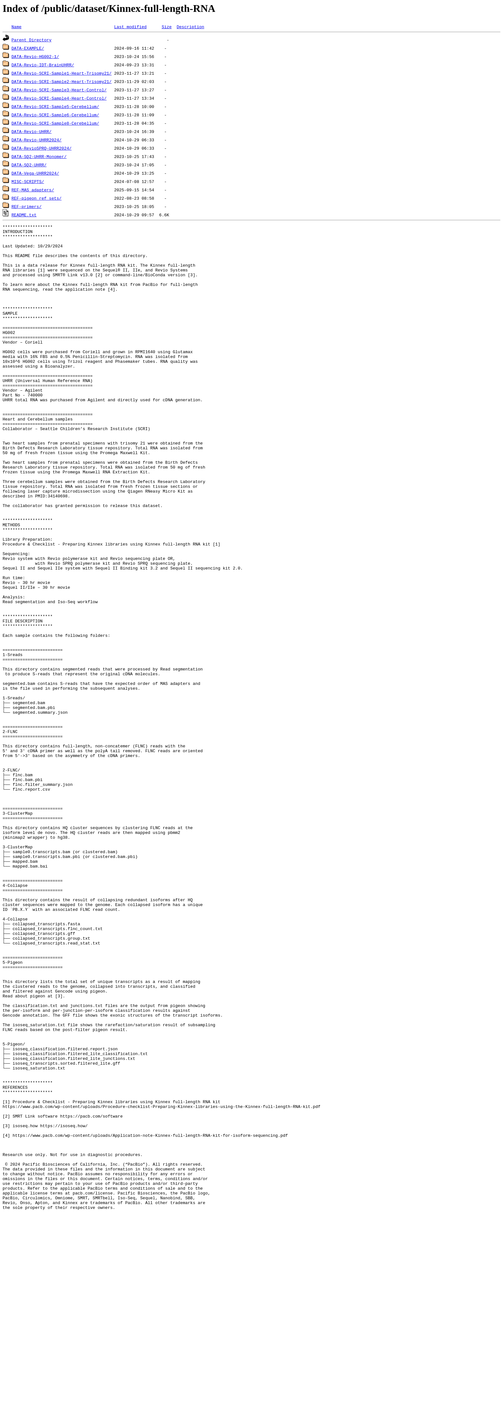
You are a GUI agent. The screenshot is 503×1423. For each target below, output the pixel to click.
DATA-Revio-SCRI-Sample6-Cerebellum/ (55, 115)
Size (167, 26)
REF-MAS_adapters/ (33, 190)
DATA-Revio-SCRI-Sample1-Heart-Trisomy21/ (62, 73)
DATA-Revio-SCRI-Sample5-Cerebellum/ (55, 106)
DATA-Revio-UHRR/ (32, 131)
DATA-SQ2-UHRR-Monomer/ (39, 156)
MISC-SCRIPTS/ (28, 181)
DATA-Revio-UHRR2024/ (37, 140)
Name (16, 26)
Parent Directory (32, 40)
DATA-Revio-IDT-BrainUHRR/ (43, 65)
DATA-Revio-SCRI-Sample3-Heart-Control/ (59, 90)
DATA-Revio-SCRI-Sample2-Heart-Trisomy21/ (62, 81)
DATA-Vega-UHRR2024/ (35, 173)
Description (190, 26)
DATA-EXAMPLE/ (28, 48)
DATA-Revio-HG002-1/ (35, 56)
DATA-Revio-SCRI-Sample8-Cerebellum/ (55, 123)
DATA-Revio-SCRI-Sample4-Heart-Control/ (59, 98)
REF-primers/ (27, 206)
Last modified (130, 26)
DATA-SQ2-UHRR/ (29, 165)
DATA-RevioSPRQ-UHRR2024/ (42, 148)
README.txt (24, 215)
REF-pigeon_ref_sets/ (37, 198)
